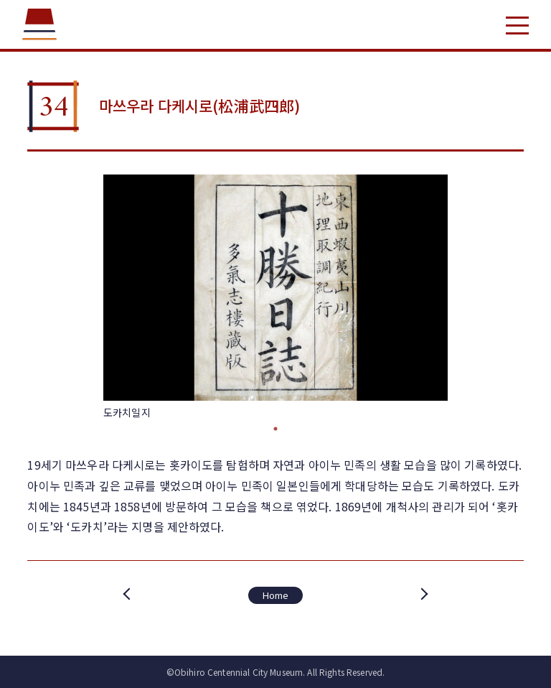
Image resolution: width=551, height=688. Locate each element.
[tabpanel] (275, 297)
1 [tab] (275, 429)
